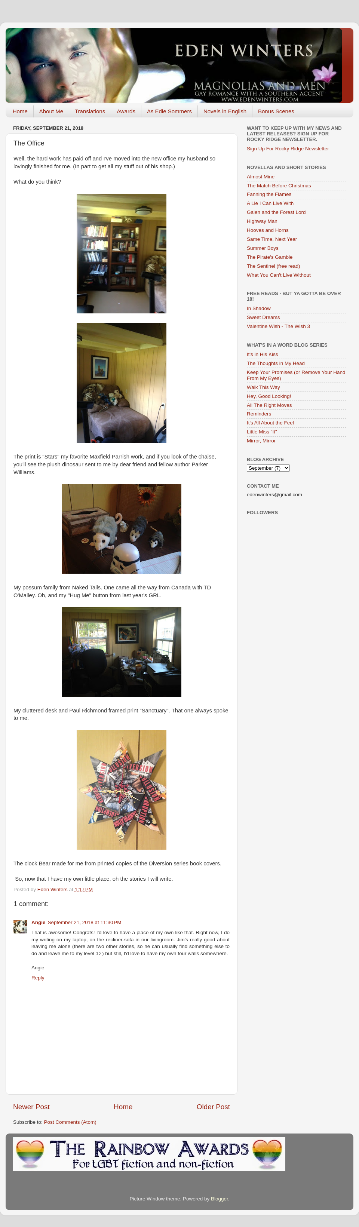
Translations (90, 111)
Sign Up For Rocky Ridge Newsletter (288, 148)
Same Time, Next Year (272, 239)
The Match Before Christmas (279, 185)
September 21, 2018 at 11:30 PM (85, 922)
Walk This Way (263, 387)
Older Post (213, 1107)
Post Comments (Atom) (70, 1122)
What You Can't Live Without (279, 275)
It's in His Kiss (262, 354)
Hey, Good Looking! (269, 396)
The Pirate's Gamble (270, 257)
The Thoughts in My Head (276, 363)
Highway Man (262, 221)
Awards (126, 111)
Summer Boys (263, 248)
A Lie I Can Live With (270, 203)
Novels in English (224, 111)
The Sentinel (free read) (273, 266)
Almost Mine (260, 177)
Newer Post (31, 1107)
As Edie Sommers (169, 111)
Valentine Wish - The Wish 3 (278, 326)
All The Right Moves (269, 405)
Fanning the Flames (269, 194)
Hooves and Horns (268, 230)
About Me (51, 111)
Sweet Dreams (263, 317)
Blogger (219, 1199)
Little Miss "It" (262, 432)
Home (20, 111)
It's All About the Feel (270, 423)
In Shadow (259, 308)
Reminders (259, 414)
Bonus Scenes (276, 111)
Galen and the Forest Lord (276, 212)
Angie (38, 922)
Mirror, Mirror (261, 441)
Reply (38, 978)
